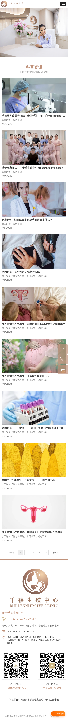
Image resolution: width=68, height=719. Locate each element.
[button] (63, 4)
